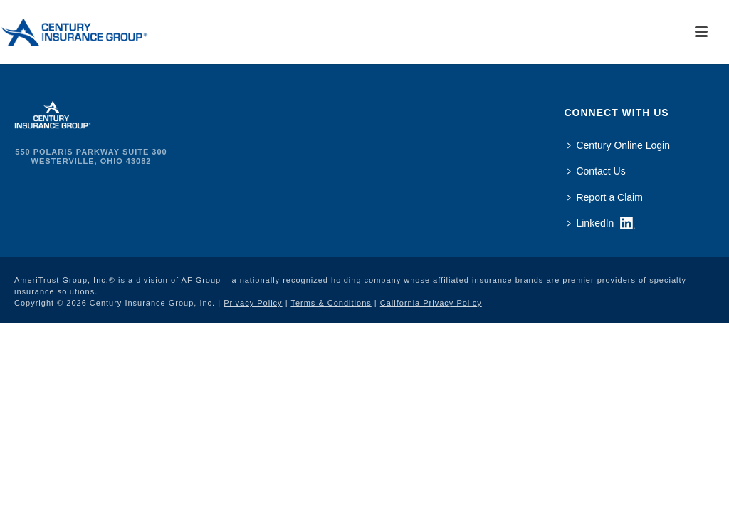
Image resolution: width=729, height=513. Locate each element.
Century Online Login (618, 145)
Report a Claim (604, 197)
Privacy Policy (253, 303)
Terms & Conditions (330, 303)
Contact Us (596, 171)
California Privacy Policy (431, 303)
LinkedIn (590, 223)
